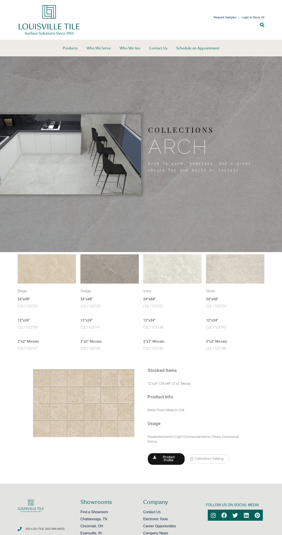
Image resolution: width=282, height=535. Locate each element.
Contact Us (158, 48)
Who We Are (130, 48)
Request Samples (225, 17)
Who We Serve (99, 48)
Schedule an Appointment (197, 48)
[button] (37, 403)
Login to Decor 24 (253, 17)
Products (70, 48)
